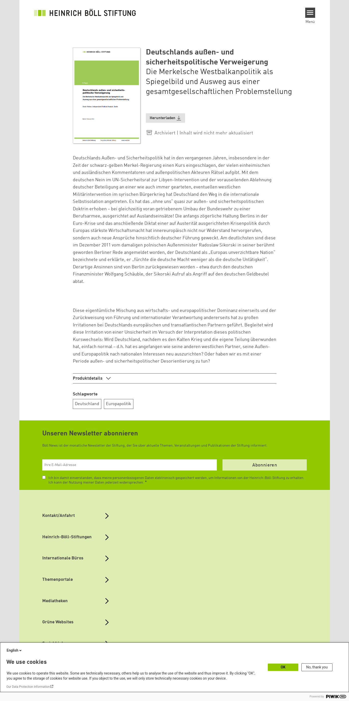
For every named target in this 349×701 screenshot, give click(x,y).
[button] (165, 118)
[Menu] (310, 13)
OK (283, 667)
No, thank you (317, 667)
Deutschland (87, 404)
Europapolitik (118, 404)
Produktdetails (88, 378)
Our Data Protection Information (28, 687)
